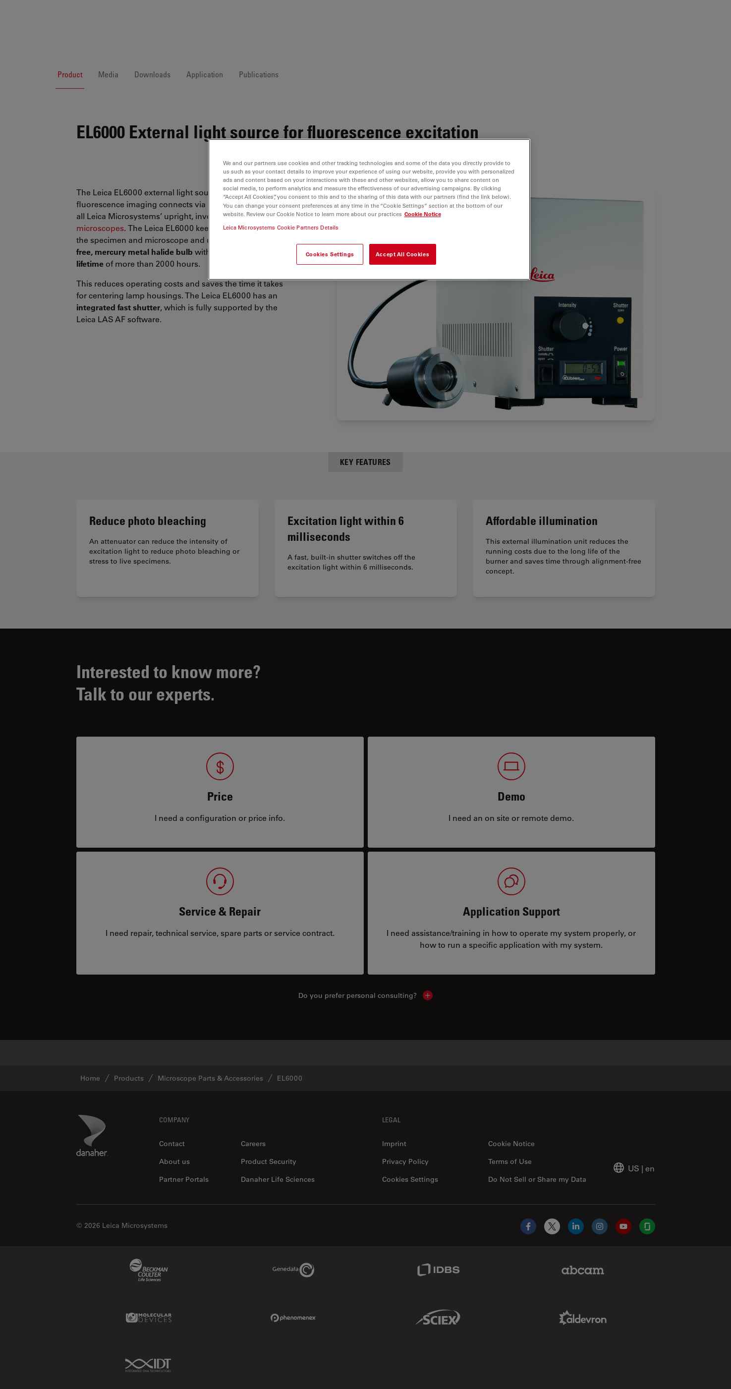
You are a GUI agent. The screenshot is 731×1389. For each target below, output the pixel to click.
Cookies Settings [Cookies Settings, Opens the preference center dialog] (330, 254)
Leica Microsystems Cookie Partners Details (281, 227)
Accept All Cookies (402, 254)
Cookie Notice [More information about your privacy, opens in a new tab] (422, 214)
